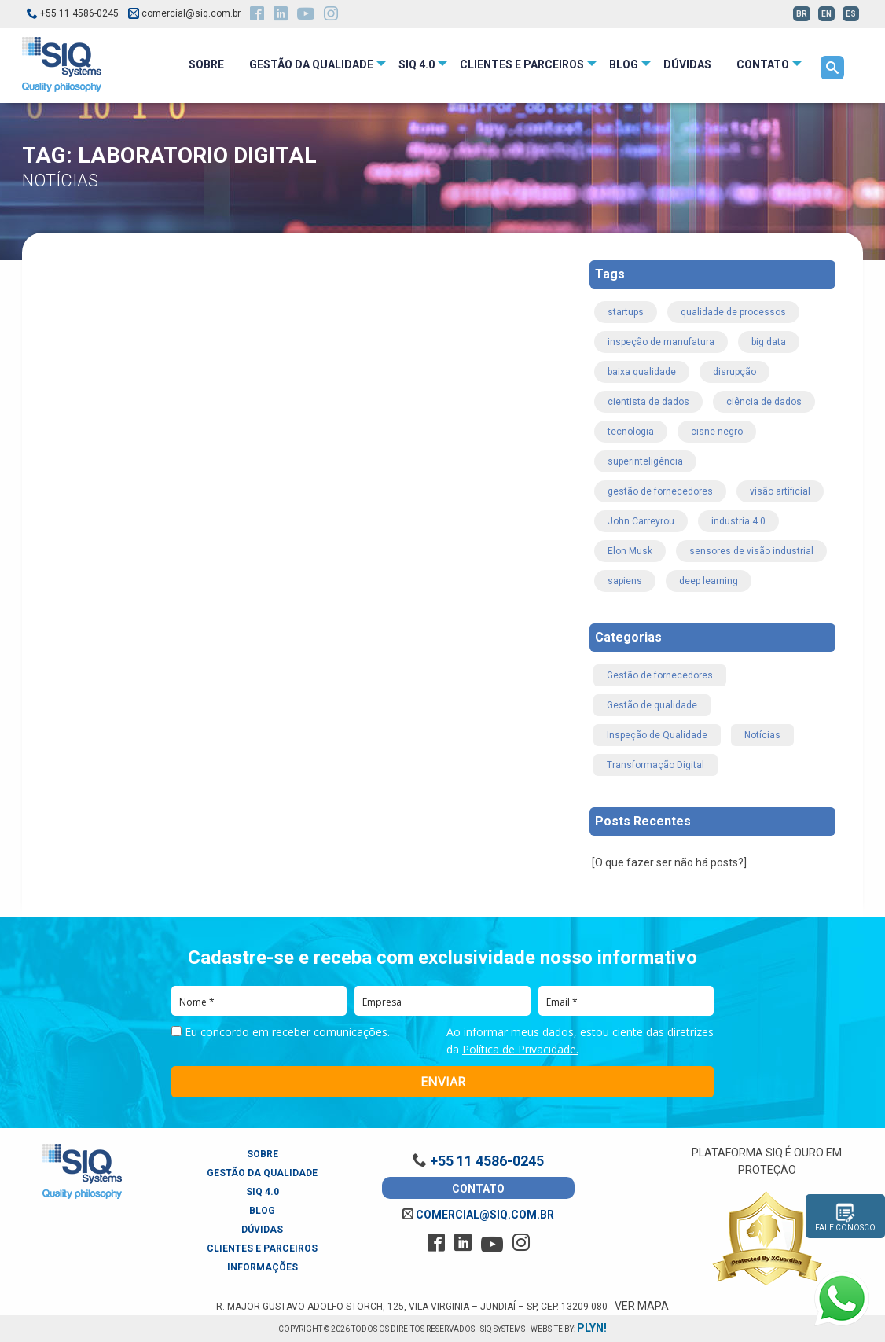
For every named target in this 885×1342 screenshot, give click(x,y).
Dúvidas (262, 1229)
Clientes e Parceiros (262, 1248)
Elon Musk (630, 551)
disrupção (734, 371)
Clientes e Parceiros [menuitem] (522, 64)
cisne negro (717, 431)
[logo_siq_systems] (61, 63)
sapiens (625, 580)
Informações (262, 1267)
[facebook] (257, 14)
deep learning (708, 580)
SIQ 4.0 (262, 1191)
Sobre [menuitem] (206, 64)
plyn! (592, 1328)
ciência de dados (764, 401)
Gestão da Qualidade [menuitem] (311, 64)
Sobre (262, 1154)
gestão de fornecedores (660, 491)
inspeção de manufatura (661, 341)
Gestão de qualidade (652, 705)
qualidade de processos (733, 312)
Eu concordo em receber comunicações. (280, 1032)
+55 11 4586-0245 (73, 13)
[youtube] (305, 15)
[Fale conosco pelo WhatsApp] (841, 1298)
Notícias (762, 735)
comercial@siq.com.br (478, 1214)
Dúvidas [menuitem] (687, 64)
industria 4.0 (738, 521)
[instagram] (331, 14)
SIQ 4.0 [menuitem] (416, 64)
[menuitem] (832, 68)
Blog (262, 1210)
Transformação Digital (655, 764)
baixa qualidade (642, 371)
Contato (478, 1188)
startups (626, 312)
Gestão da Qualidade (262, 1172)
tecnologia (631, 431)
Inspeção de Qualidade (657, 735)
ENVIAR (442, 1081)
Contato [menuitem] (762, 64)
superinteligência (645, 461)
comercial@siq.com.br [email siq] (184, 13)
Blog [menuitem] (623, 64)
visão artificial (780, 491)
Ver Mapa (642, 1306)
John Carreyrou (641, 521)
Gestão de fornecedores (660, 675)
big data (768, 341)
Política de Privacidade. (520, 1049)
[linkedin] (280, 14)
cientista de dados (648, 401)
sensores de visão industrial (751, 551)
